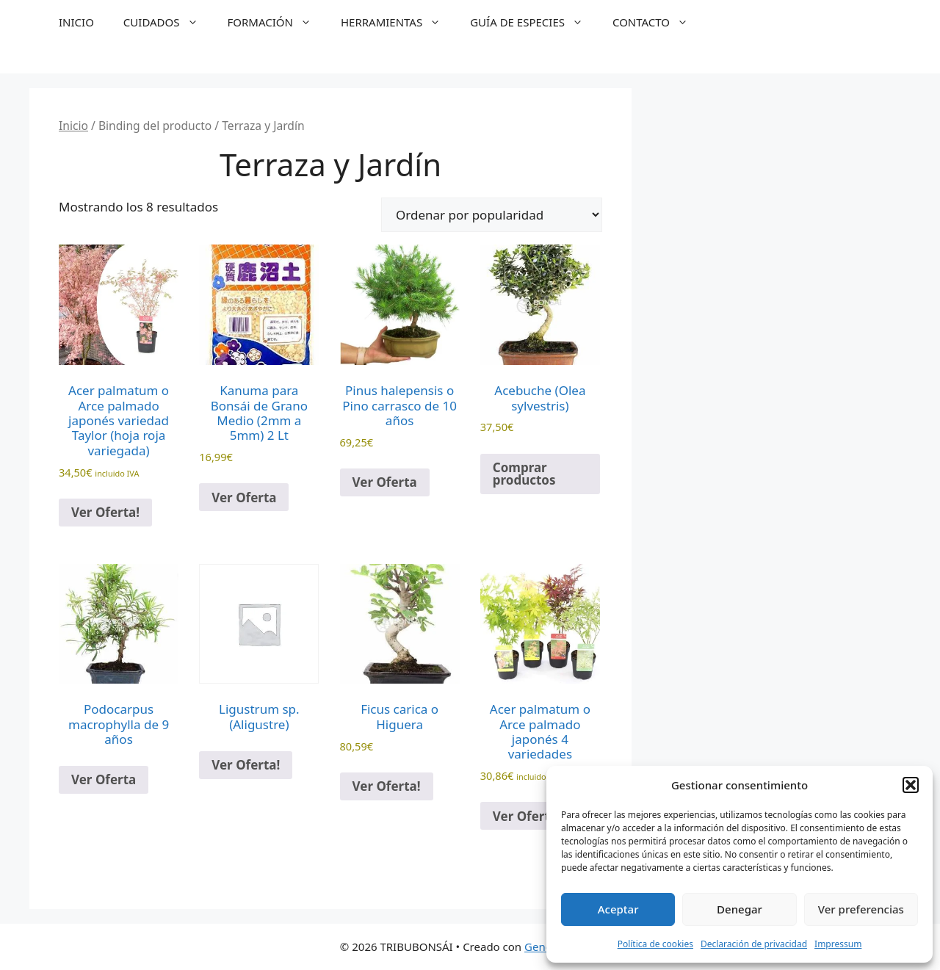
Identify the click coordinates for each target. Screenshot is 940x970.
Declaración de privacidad (754, 944)
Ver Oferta (244, 497)
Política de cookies (655, 944)
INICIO (76, 22)
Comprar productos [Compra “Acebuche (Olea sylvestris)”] (524, 473)
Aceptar (618, 909)
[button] (910, 785)
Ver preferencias (861, 909)
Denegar (739, 909)
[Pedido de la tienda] (491, 215)
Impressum (837, 944)
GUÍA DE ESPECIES (534, 22)
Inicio (73, 125)
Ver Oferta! (105, 512)
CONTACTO (657, 22)
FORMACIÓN (277, 22)
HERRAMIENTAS (398, 22)
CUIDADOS (168, 22)
